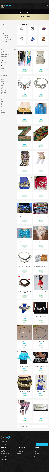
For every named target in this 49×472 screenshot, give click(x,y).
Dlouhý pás (8, 110)
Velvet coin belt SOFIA (24, 316)
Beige (8, 68)
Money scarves (8, 56)
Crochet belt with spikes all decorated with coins (41, 217)
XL (8, 106)
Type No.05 (8, 92)
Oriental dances (5, 35)
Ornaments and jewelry (7, 37)
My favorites (35, 454)
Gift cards (4, 29)
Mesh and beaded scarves (8, 52)
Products (3, 24)
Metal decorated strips (8, 54)
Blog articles (19, 453)
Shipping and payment (5, 450)
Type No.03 (8, 88)
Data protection (4, 454)
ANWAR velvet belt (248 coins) (24, 191)
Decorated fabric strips (8, 49)
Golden (8, 81)
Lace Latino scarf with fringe (41, 291)
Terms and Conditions (5, 453)
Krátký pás (8, 112)
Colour (8, 66)
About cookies (3, 456)
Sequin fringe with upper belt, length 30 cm (41, 266)
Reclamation (3, 451)
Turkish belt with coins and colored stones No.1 (41, 367)
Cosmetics (5, 41)
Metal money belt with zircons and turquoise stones (24, 118)
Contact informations (21, 454)
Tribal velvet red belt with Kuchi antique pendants (24, 292)
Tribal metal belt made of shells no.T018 (41, 416)
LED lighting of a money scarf (24, 216)
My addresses (36, 453)
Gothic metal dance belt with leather (41, 67)
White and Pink (8, 72)
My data (34, 451)
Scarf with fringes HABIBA (24, 366)
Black (8, 73)
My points (35, 456)
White (8, 70)
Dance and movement (7, 39)
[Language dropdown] (46, 1)
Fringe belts (8, 51)
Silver (8, 79)
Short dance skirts (8, 58)
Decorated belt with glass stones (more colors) (24, 342)
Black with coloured (8, 75)
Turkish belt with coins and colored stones (24, 92)
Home (4, 31)
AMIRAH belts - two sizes (41, 391)
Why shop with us (20, 456)
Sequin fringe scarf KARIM (24, 241)
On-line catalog (20, 451)
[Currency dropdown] (42, 1)
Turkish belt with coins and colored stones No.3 (41, 93)
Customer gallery (20, 450)
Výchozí (37, 48)
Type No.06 (8, 93)
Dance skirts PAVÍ (24, 416)
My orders (35, 450)
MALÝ (8, 101)
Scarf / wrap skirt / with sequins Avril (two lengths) (41, 242)
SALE (4, 27)
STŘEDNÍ (8, 104)
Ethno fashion (5, 33)
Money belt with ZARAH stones (24, 391)
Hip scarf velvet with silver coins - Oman (40, 191)
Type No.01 (8, 85)
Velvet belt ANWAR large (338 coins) (41, 166)
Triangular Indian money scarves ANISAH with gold (41, 118)
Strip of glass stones (40, 341)
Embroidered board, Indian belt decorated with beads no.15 (24, 142)
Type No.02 (8, 87)
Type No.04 (8, 90)
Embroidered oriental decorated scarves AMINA (24, 167)
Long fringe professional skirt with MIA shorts (24, 68)
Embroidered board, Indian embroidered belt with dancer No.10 (41, 142)
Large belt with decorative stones (40, 316)
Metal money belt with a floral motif (24, 266)
